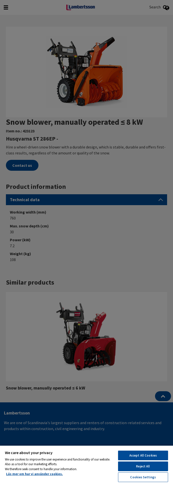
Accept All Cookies (143, 455)
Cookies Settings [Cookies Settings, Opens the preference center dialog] (143, 477)
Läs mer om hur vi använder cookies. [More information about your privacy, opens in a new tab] (34, 474)
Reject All (143, 466)
